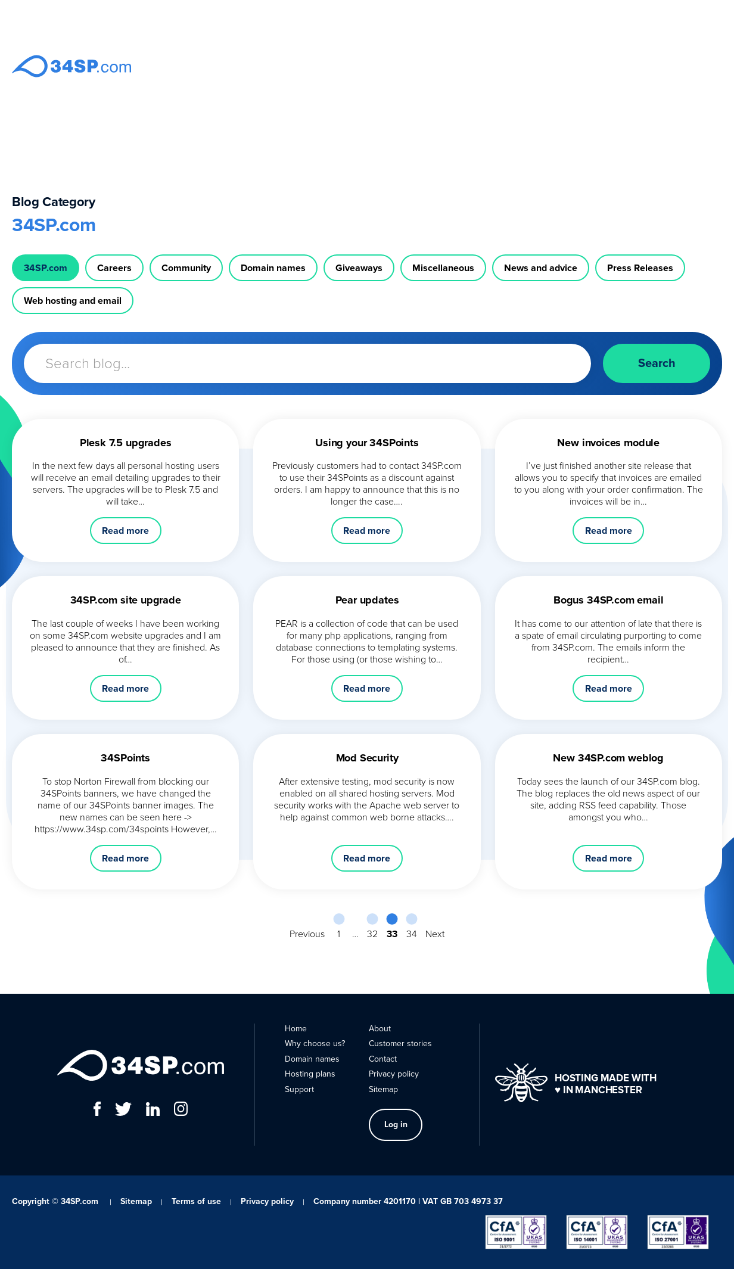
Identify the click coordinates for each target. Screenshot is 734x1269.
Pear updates (367, 600)
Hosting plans (462, 66)
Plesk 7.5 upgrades (126, 442)
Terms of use (196, 1201)
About (554, 66)
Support (515, 66)
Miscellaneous (443, 268)
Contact (592, 66)
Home (270, 66)
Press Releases (640, 268)
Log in (640, 65)
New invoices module (608, 442)
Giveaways (358, 268)
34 (411, 933)
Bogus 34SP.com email (608, 600)
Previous (307, 933)
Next (434, 933)
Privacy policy (394, 1074)
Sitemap (383, 1089)
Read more (125, 530)
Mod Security (367, 758)
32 (372, 933)
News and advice (540, 268)
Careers (114, 268)
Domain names (395, 66)
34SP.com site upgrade (125, 600)
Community (186, 268)
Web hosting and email (73, 300)
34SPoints (125, 758)
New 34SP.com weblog (608, 758)
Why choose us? (324, 66)
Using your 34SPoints (366, 442)
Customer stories (400, 1043)
